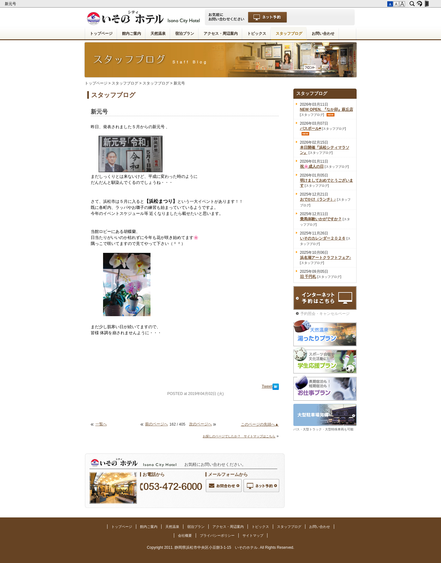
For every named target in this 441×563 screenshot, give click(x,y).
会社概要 (185, 535)
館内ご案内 (131, 33)
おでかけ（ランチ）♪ (318, 199)
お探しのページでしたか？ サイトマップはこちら (239, 436)
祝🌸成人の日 (312, 166)
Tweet (267, 386)
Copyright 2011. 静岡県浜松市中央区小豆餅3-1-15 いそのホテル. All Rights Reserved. (220, 547)
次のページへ (200, 424)
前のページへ (156, 424)
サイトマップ (252, 535)
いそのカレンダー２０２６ (323, 238)
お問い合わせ (323, 33)
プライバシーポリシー (217, 535)
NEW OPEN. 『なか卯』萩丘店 (326, 109)
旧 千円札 (308, 276)
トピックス (256, 33)
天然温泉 (158, 33)
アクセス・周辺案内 (221, 33)
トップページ (101, 33)
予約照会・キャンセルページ (325, 313)
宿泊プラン (184, 33)
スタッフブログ (289, 33)
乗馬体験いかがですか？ (321, 219)
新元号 (11, 4)
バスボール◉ (310, 128)
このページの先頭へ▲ (260, 424)
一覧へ (101, 424)
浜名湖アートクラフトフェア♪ (325, 257)
